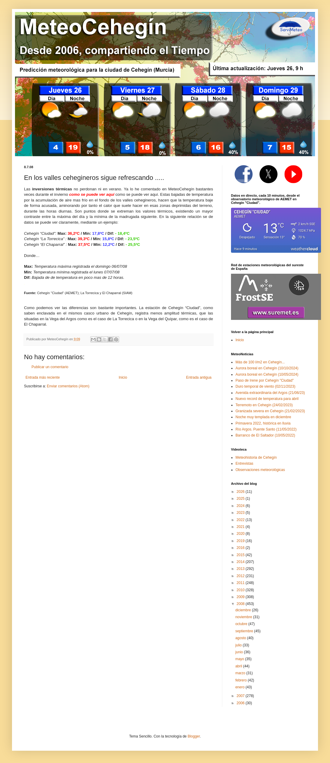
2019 (241, 541)
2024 (241, 506)
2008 (241, 604)
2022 (241, 520)
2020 (241, 534)
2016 (241, 548)
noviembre (244, 617)
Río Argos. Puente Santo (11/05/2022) (266, 429)
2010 (241, 590)
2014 (241, 562)
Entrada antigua (199, 377)
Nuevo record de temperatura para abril (267, 399)
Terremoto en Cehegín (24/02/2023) (264, 405)
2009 (241, 597)
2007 (241, 696)
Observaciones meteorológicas (260, 470)
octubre (241, 624)
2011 (241, 583)
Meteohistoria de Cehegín (256, 457)
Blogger (194, 736)
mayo (240, 659)
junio (239, 652)
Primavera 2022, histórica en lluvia (263, 423)
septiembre (244, 631)
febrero (241, 680)
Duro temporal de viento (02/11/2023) (265, 386)
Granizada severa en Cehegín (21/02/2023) (270, 411)
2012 (241, 576)
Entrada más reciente (43, 377)
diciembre (243, 610)
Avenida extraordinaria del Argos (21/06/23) (270, 393)
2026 (241, 492)
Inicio (123, 377)
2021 (241, 527)
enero (240, 687)
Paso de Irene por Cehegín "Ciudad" (265, 380)
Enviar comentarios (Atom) (68, 386)
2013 (241, 569)
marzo (240, 673)
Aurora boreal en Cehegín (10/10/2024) (267, 368)
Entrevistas (244, 463)
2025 (241, 498)
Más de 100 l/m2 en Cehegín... (260, 362)
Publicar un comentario (50, 367)
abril (239, 666)
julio (239, 645)
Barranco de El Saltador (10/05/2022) (265, 435)
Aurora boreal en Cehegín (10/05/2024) (267, 374)
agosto (241, 638)
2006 (241, 703)
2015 (241, 555)
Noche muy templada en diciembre (263, 417)
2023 (241, 513)
